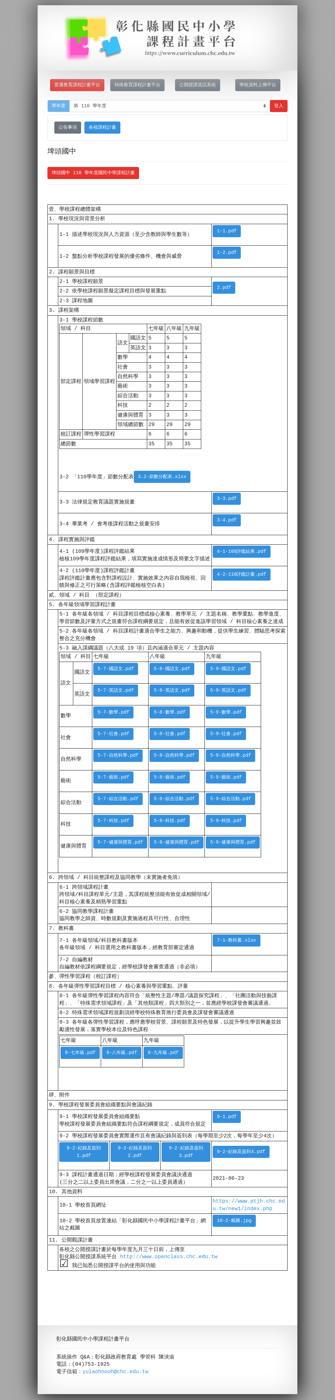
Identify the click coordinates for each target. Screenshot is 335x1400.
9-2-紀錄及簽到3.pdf (186, 1152)
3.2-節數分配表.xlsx (162, 477)
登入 (278, 106)
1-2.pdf (227, 253)
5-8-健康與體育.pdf (176, 842)
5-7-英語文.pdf (115, 690)
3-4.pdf (227, 520)
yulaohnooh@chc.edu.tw (115, 1372)
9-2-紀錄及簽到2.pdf (135, 1152)
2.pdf (224, 288)
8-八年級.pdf (121, 1053)
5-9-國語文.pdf (228, 669)
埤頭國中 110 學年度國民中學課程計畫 (93, 173)
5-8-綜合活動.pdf (174, 799)
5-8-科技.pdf (169, 821)
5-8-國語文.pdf (172, 669)
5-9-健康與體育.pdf (233, 842)
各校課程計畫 (102, 127)
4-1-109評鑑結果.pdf (241, 552)
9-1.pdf (227, 1117)
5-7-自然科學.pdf (117, 755)
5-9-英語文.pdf (228, 690)
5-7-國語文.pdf (115, 669)
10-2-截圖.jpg (234, 1221)
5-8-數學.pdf (169, 712)
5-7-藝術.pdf (113, 777)
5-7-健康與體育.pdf (120, 842)
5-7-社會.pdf (113, 734)
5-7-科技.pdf (113, 821)
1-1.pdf (227, 231)
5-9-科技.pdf (226, 821)
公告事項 (68, 127)
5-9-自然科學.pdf (230, 755)
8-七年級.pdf (80, 1053)
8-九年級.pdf (163, 1053)
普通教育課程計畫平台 (77, 85)
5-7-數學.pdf (113, 712)
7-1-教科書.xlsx (236, 940)
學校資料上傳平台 (257, 85)
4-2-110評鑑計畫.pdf (241, 574)
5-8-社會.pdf (169, 734)
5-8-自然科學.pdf (174, 755)
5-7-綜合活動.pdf (117, 799)
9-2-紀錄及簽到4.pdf (241, 1152)
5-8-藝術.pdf (169, 777)
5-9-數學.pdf (226, 712)
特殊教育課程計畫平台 (137, 85)
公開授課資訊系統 (197, 85)
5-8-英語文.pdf (172, 690)
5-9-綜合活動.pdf (230, 799)
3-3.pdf (227, 499)
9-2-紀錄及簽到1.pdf (84, 1152)
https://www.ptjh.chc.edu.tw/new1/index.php (249, 1205)
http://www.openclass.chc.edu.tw (169, 1256)
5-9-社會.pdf (226, 734)
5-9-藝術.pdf (226, 777)
